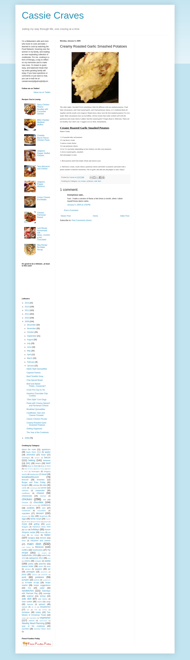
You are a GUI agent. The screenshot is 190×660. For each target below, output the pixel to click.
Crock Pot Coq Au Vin (36, 390)
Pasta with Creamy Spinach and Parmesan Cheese (38, 404)
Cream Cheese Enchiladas (43, 198)
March (30, 358)
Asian (43, 455)
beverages (35, 471)
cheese (40, 493)
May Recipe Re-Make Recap (42, 247)
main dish (34, 544)
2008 (27, 438)
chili (44, 500)
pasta (47, 561)
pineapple (30, 572)
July (29, 343)
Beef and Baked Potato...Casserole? (36, 385)
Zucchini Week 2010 (42, 629)
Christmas (25, 505)
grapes (45, 521)
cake (44, 485)
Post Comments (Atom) (81, 220)
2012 (27, 310)
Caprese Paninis (34, 373)
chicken (27, 499)
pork (24, 577)
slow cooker (27, 602)
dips (32, 516)
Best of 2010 (45, 466)
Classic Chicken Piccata (37, 419)
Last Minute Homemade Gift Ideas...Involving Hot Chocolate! (43, 234)
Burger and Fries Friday (33, 482)
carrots (43, 488)
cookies (31, 508)
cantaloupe (33, 488)
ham (26, 530)
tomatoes (26, 612)
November (31, 328)
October (30, 332)
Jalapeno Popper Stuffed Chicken (43, 153)
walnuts (32, 621)
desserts (25, 516)
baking (31, 460)
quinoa (36, 580)
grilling (36, 524)
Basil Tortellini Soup (35, 376)
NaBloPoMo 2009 (29, 555)
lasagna (31, 538)
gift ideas (27, 521)
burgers (25, 485)
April (29, 354)
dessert (40, 513)
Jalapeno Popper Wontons (41, 184)
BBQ (28, 463)
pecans (28, 569)
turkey (38, 612)
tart (28, 610)
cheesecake (27, 496)
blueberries (34, 474)
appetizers (46, 449)
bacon (47, 457)
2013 (27, 307)
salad (42, 588)
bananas (46, 460)
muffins (25, 550)
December (31, 325)
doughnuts (43, 516)
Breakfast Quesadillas (36, 409)
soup (48, 602)
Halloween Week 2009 (41, 527)
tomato (44, 610)
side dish (97, 181)
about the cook (29, 449)
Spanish (30, 604)
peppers (38, 569)
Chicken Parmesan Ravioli (41, 215)
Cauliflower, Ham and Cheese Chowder (36, 414)
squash (24, 607)
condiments (45, 505)
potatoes (90, 181)
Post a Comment (71, 210)
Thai (35, 610)
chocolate (38, 502)
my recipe (82, 181)
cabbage (36, 485)
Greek (24, 524)
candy (24, 488)
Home (95, 216)
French (48, 519)
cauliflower (26, 493)
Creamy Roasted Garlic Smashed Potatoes (36, 424)
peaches (42, 564)
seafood (30, 596)
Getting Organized (34, 429)
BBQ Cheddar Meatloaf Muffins (43, 122)
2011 (27, 314)
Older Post (124, 216)
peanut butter (27, 566)
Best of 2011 (29, 469)
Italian (47, 535)
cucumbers (41, 510)
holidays (35, 529)
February (31, 362)
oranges (38, 561)
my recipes (42, 553)
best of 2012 (40, 469)
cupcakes (26, 513)
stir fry (34, 607)
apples (47, 452)
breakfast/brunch (30, 477)
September (32, 336)
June (29, 347)
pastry (31, 564)
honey (42, 532)
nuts (49, 558)
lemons (43, 538)
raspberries (46, 580)
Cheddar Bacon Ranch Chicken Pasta (43, 137)
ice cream (35, 535)
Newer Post (66, 216)
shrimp (43, 596)
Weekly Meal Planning (33, 623)
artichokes (30, 455)
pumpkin (25, 580)
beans (38, 463)
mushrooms (38, 550)
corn (44, 508)
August (30, 340)
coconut (34, 505)
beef (48, 463)
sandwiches (28, 590)
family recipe (35, 519)
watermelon (43, 621)
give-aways (37, 521)
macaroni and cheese (40, 540)
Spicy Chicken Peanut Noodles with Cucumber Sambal (43, 109)
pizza (24, 574)
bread (44, 474)
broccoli (25, 480)
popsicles (44, 574)
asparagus (26, 458)
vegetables (32, 618)
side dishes (42, 599)
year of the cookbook (33, 626)
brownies (41, 480)
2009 (27, 321)
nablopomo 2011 (36, 558)
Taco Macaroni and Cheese (43, 167)
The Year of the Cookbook (38, 432)
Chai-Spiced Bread (35, 380)
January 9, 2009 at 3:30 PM (78, 205)
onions (27, 561)
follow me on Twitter (42, 92)
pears (41, 566)
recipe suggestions (42, 585)
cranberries (26, 510)
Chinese (25, 502)
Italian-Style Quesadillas (37, 369)
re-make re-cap (32, 582)
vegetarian (45, 617)
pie (49, 569)
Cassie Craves (53, 15)
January (30, 366)
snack (39, 602)
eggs (24, 519)
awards (37, 458)
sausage (46, 593)
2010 (27, 318)
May (29, 351)
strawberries (45, 607)
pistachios (44, 572)
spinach (42, 604)
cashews (25, 490)
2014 (27, 303)
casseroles (40, 490)
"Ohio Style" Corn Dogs (36, 399)
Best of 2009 (33, 466)
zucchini (25, 629)
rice (29, 588)
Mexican (39, 547)
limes (24, 541)
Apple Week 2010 (33, 452)
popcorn (34, 574)
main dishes (26, 547)
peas (48, 566)
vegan (24, 618)
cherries (43, 496)
